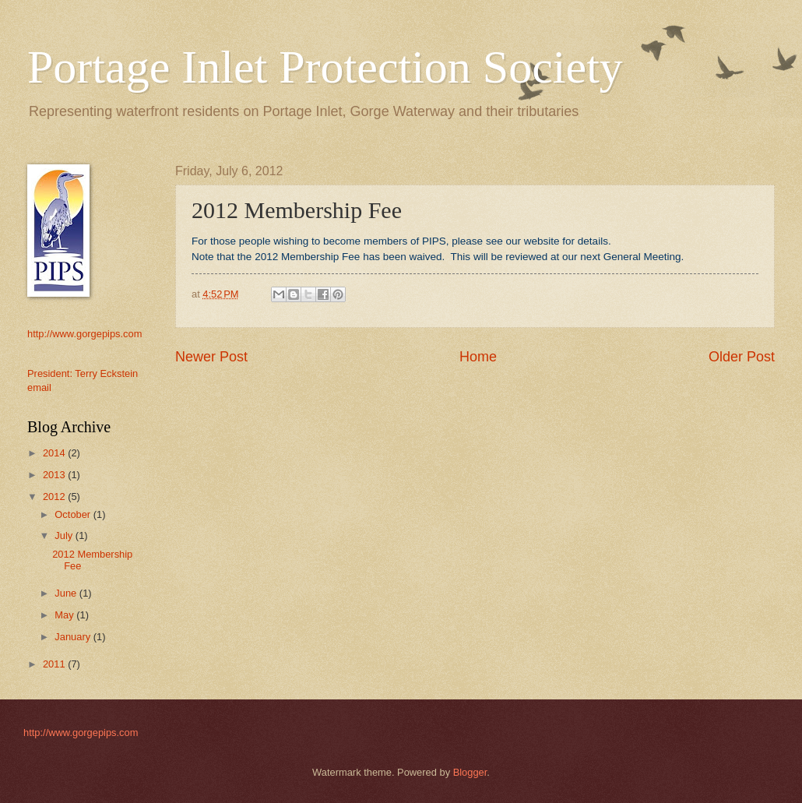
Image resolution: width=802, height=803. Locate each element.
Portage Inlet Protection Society (325, 67)
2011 (55, 664)
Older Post (742, 357)
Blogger (470, 772)
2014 (55, 453)
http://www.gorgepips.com (84, 334)
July (65, 535)
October (74, 514)
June (67, 593)
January (74, 637)
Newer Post (211, 357)
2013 (55, 475)
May (65, 615)
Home (478, 357)
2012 (55, 496)
